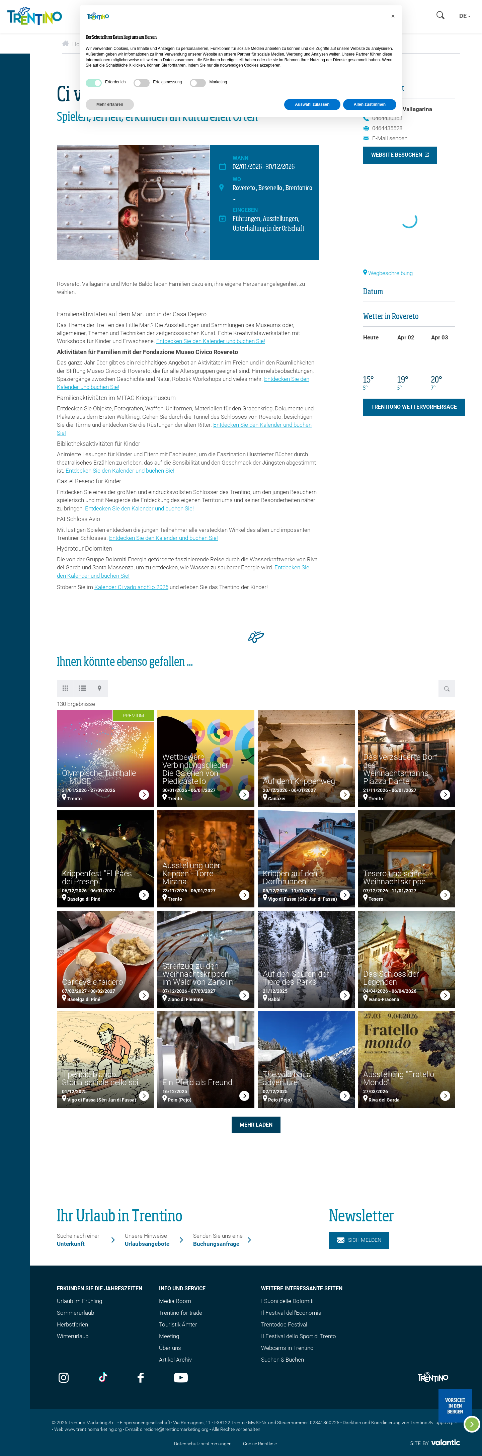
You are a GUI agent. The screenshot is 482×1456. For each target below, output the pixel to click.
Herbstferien (72, 1324)
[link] (144, 796)
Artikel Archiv (175, 1359)
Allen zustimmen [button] (370, 104)
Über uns (170, 1348)
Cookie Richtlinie (260, 1443)
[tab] (65, 688)
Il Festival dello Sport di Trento (298, 1336)
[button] (393, 16)
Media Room (175, 1301)
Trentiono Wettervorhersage (414, 407)
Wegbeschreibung (388, 273)
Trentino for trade (180, 1312)
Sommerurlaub (75, 1312)
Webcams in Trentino (287, 1348)
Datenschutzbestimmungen (203, 1443)
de (465, 15)
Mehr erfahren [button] (109, 104)
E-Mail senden (385, 138)
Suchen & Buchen (282, 1359)
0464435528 (382, 128)
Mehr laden (256, 1125)
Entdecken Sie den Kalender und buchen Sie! (210, 341)
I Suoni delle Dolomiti (287, 1301)
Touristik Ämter (178, 1324)
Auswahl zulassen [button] (312, 104)
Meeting (169, 1336)
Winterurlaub (72, 1336)
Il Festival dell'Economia (291, 1312)
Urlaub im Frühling (79, 1301)
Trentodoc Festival (284, 1324)
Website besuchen (396, 155)
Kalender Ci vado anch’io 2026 (131, 587)
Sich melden (359, 1240)
